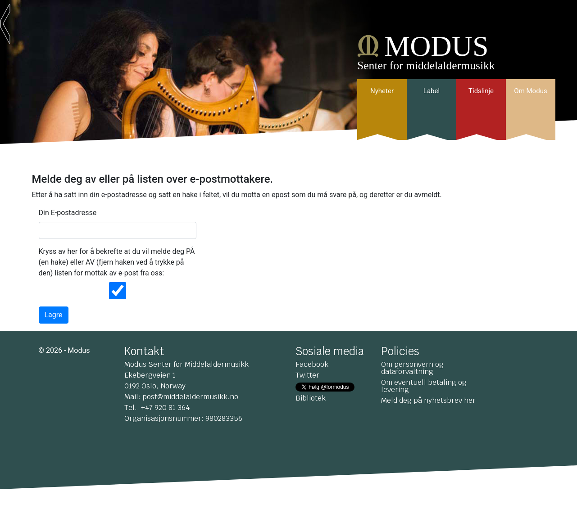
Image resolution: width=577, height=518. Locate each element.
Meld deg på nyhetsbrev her (428, 400)
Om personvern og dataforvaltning (412, 368)
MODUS (436, 46)
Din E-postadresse (68, 212)
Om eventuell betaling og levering (424, 386)
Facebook (311, 364)
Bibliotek (310, 398)
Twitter (307, 375)
